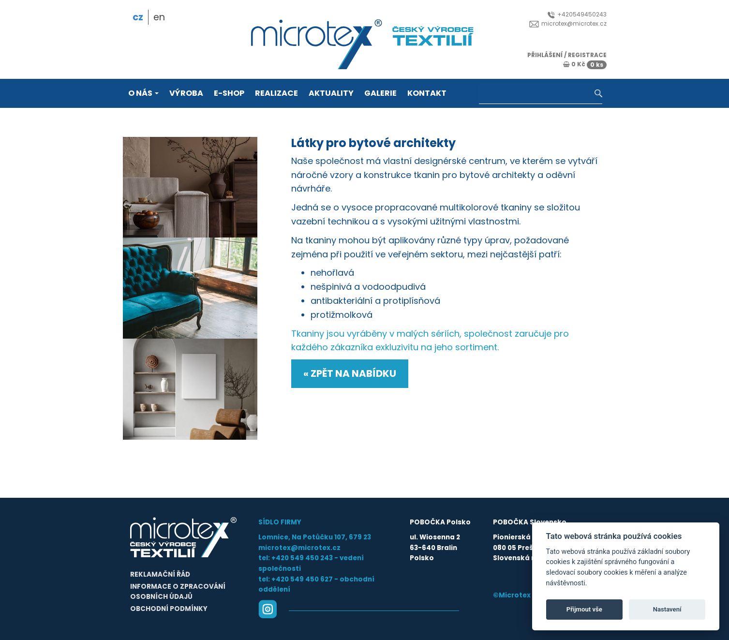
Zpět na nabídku (353, 373)
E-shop (229, 93)
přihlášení (545, 55)
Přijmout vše (584, 609)
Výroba (186, 93)
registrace (587, 55)
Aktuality (331, 93)
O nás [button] (143, 93)
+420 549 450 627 (302, 579)
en (159, 17)
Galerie (380, 93)
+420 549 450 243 (302, 558)
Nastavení (667, 609)
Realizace (276, 93)
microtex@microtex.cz (567, 23)
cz (138, 17)
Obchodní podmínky (169, 608)
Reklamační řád (160, 574)
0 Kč (585, 64)
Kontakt (426, 93)
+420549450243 (577, 14)
